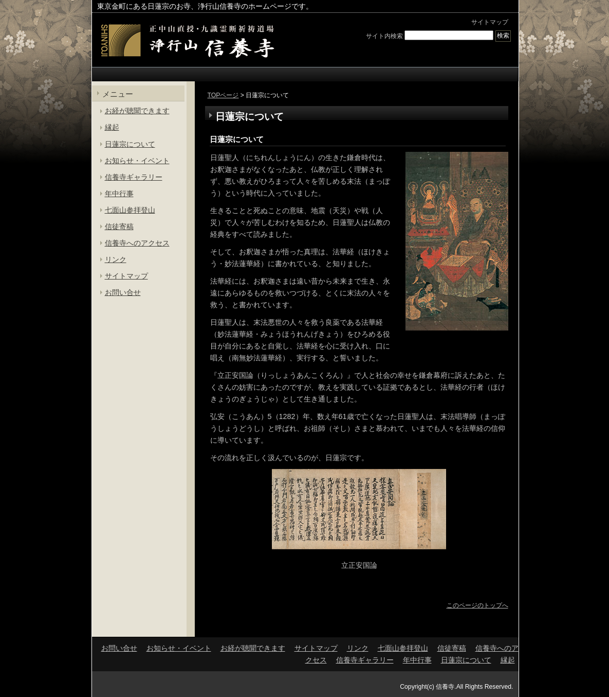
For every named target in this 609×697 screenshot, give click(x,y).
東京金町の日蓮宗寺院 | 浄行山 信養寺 (187, 41)
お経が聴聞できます (137, 111)
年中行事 (119, 193)
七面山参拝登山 (130, 210)
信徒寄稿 (119, 226)
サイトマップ (489, 22)
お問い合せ (123, 292)
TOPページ (223, 95)
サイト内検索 (384, 35)
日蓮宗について (237, 139)
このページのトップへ (477, 605)
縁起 (112, 127)
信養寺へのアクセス (137, 243)
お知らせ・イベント (137, 160)
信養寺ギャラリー (133, 177)
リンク (115, 259)
